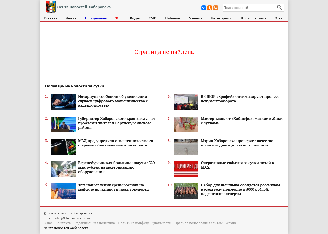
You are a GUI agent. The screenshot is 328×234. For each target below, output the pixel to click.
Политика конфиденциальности (144, 222)
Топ (118, 18)
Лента (71, 18)
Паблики (172, 18)
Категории (221, 18)
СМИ (153, 18)
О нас (279, 18)
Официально (96, 18)
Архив (231, 222)
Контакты (63, 222)
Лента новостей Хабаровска (66, 227)
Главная (50, 18)
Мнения (195, 18)
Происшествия (253, 18)
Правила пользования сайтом (199, 222)
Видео (135, 18)
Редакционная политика (95, 222)
